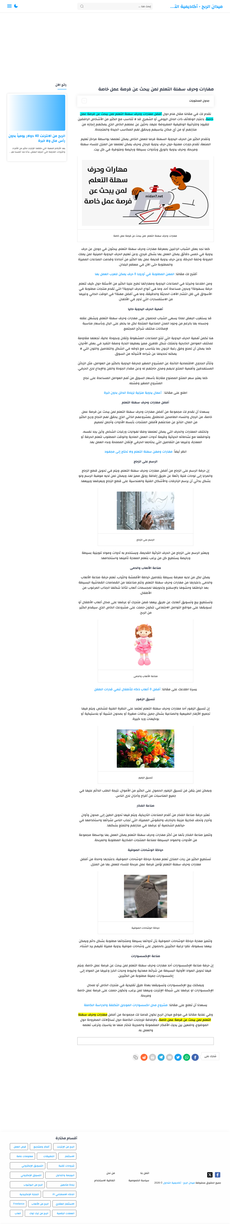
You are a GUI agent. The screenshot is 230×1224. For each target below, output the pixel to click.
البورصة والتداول (65, 1176)
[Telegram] (153, 1058)
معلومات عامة (25, 1157)
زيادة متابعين (67, 1185)
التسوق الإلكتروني (31, 1176)
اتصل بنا (144, 1174)
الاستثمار (69, 1157)
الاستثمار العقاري (65, 1204)
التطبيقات (48, 1157)
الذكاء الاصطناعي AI (63, 1195)
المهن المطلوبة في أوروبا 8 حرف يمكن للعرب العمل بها (134, 274)
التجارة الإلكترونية (29, 1195)
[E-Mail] (163, 1058)
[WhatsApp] (184, 1058)
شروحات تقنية (66, 1166)
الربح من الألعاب (40, 1204)
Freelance (18, 1204)
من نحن (110, 1174)
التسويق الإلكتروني (32, 1166)
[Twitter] (173, 1058)
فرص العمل (20, 1147)
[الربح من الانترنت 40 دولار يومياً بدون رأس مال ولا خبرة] (36, 113)
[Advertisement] (115, 48)
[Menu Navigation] (9, 6)
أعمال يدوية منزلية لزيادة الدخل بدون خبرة (133, 392)
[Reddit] (132, 1058)
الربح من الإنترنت (65, 1147)
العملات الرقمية (65, 1214)
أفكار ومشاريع (41, 1147)
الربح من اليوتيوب (33, 1185)
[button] (16, 6)
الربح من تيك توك (38, 1214)
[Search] (115, 6)
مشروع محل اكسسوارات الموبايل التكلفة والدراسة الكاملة (126, 1005)
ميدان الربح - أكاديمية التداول (196, 6)
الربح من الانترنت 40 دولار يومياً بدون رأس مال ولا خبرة (36, 138)
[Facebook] (194, 1058)
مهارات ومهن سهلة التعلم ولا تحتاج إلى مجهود (139, 451)
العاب (18, 1214)
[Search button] (82, 6)
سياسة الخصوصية (138, 1181)
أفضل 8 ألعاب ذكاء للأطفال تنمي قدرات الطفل (127, 689)
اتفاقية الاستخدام (104, 1181)
